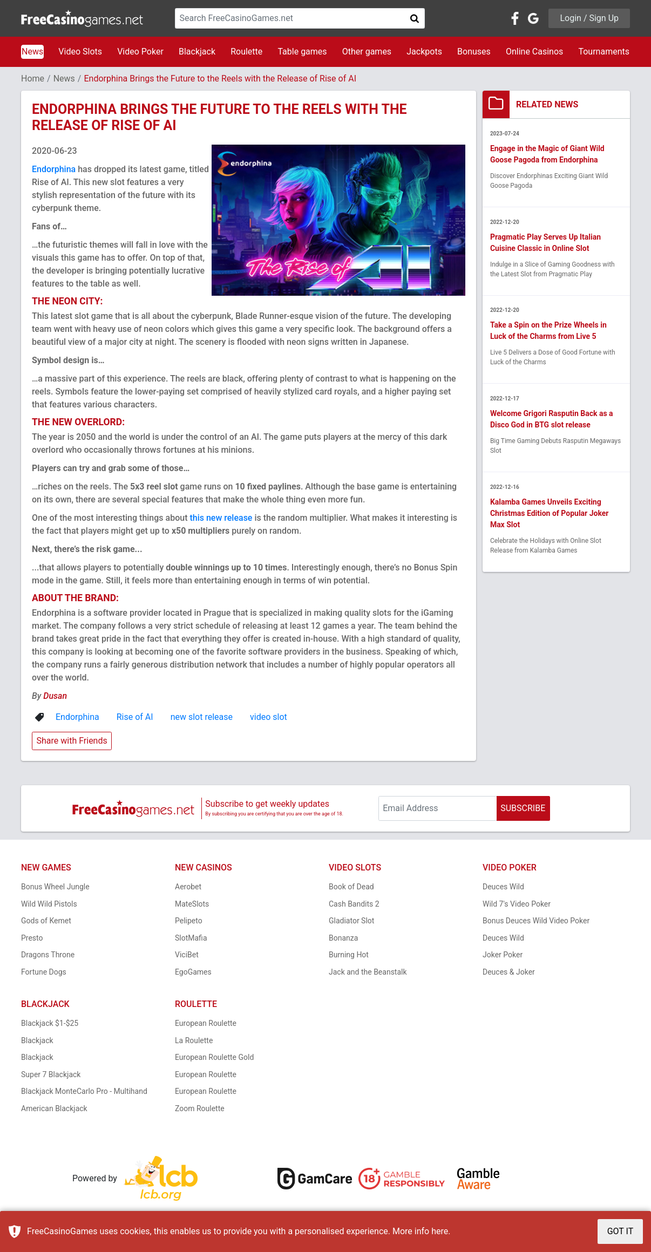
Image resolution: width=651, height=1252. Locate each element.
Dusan (55, 696)
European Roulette (205, 1023)
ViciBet (187, 954)
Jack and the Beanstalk (368, 972)
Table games (302, 51)
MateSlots (192, 904)
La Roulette (194, 1040)
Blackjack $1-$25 (49, 1023)
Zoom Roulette (200, 1108)
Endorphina (54, 169)
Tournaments (603, 51)
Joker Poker (503, 954)
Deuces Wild (503, 886)
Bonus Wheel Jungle (55, 886)
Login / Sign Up (589, 18)
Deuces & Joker (509, 972)
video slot (268, 717)
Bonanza (343, 938)
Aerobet (188, 886)
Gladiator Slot (351, 920)
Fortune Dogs (43, 972)
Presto (32, 938)
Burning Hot (349, 954)
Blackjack (197, 51)
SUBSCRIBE (522, 808)
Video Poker (140, 51)
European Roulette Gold (214, 1057)
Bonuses (474, 51)
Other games (366, 51)
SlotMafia (191, 938)
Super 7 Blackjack (50, 1074)
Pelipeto (188, 920)
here (439, 1231)
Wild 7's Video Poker (517, 904)
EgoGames (193, 972)
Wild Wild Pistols (49, 904)
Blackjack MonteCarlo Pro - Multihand (84, 1091)
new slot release (202, 717)
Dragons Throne (47, 954)
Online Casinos (534, 51)
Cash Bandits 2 (354, 904)
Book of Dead (351, 886)
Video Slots (80, 51)
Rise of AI (135, 717)
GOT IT (620, 1231)
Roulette (246, 51)
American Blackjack (54, 1108)
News (32, 51)
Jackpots (424, 51)
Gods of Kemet (46, 920)
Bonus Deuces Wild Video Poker (536, 920)
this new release (220, 518)
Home (32, 78)
